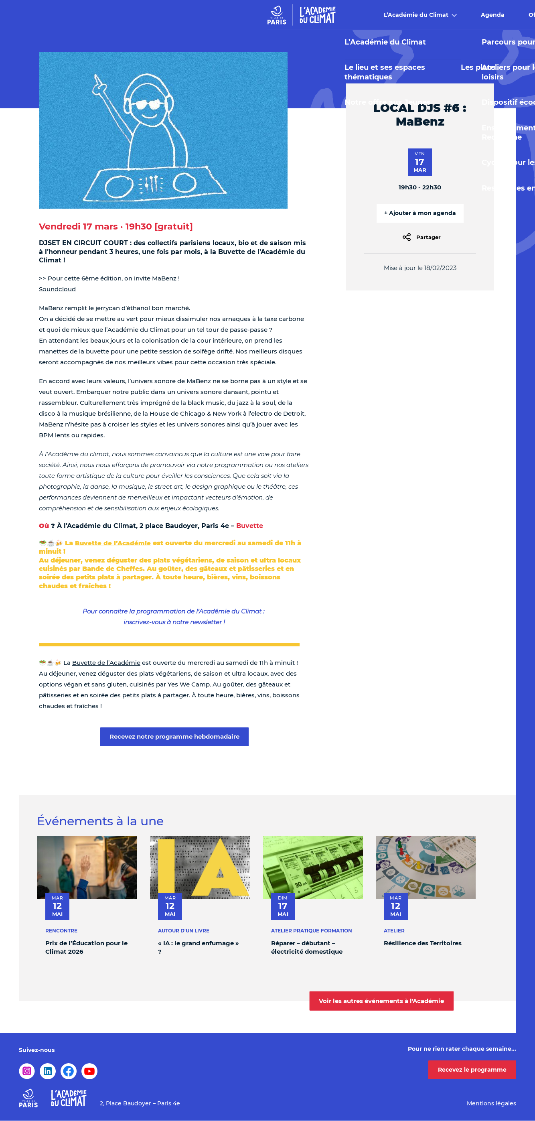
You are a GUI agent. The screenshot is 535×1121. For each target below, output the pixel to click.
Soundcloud (57, 289)
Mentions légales (491, 1103)
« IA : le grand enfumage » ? (198, 947)
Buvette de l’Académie (113, 543)
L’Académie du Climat (167, 14)
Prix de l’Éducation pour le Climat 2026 (86, 947)
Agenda (244, 14)
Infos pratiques (448, 14)
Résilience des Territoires (423, 943)
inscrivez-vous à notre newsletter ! (174, 622)
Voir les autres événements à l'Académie (381, 1000)
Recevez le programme (472, 1069)
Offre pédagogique (308, 14)
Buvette (381, 14)
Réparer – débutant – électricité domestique (306, 947)
